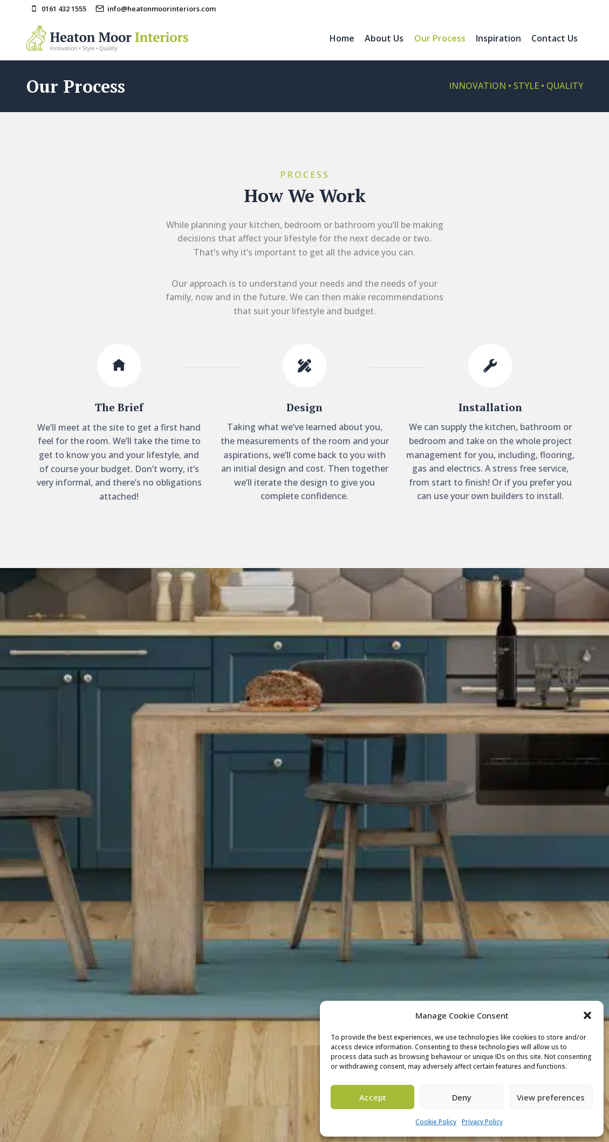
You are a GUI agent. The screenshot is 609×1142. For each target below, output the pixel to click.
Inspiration (498, 38)
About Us (384, 38)
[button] (587, 1015)
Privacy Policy (482, 1121)
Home (342, 38)
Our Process (440, 38)
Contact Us (554, 38)
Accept (372, 1097)
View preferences (551, 1097)
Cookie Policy (435, 1121)
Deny (461, 1097)
